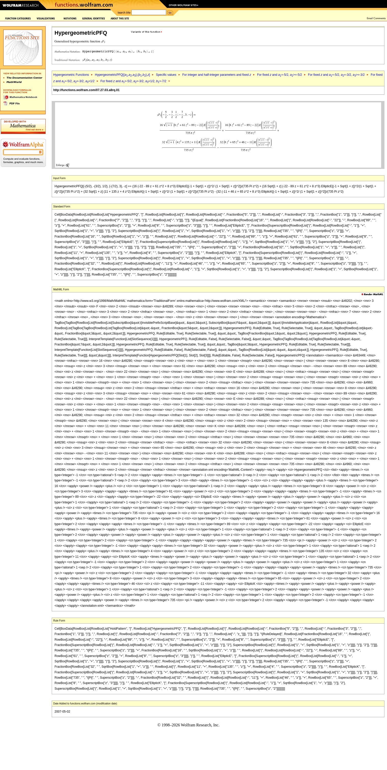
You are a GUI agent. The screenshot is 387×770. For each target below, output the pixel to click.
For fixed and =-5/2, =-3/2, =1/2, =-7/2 (133, 81)
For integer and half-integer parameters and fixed (216, 75)
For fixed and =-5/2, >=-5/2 (279, 75)
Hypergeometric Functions (71, 75)
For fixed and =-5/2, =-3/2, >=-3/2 (336, 75)
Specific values (166, 75)
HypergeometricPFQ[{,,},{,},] (122, 75)
